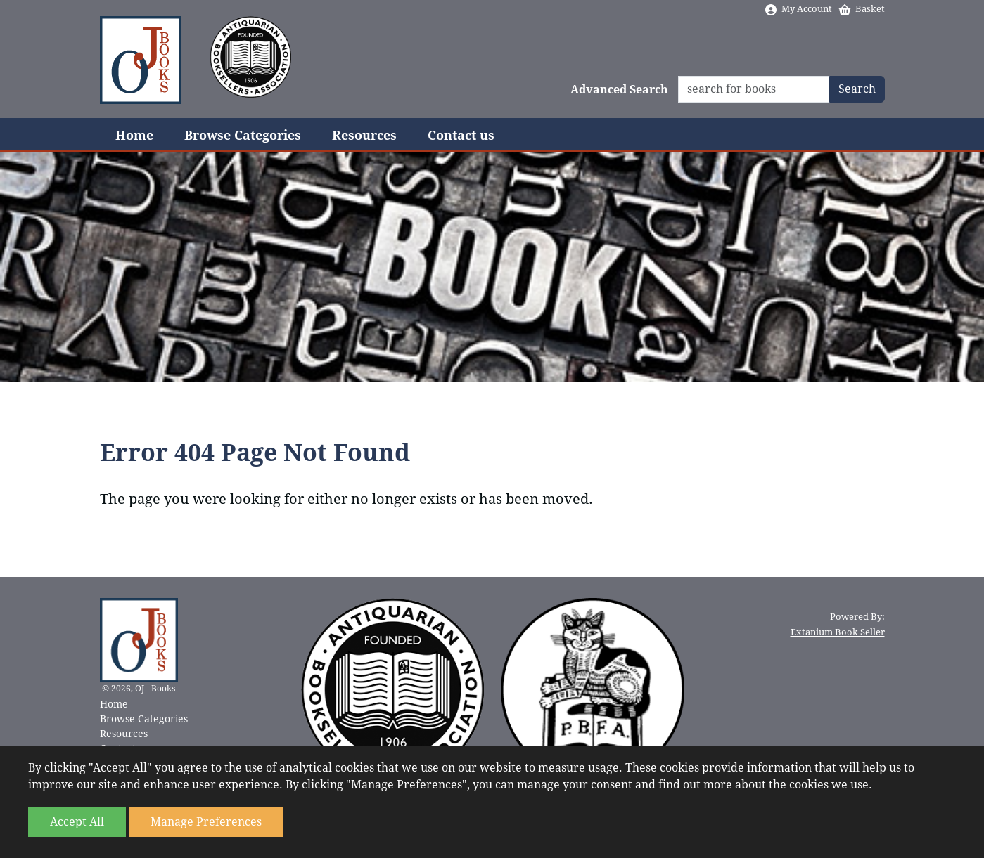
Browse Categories (242, 135)
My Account (798, 9)
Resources (364, 135)
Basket (861, 9)
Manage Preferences (206, 821)
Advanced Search (619, 89)
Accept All (77, 821)
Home (134, 135)
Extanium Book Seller (838, 632)
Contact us (461, 135)
